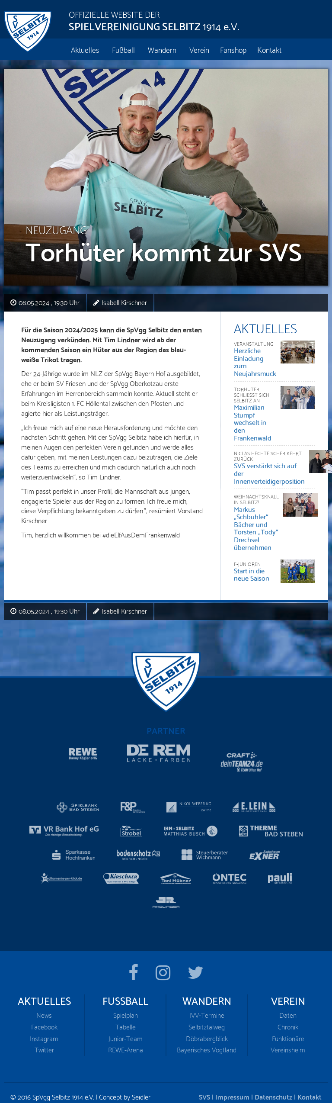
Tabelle (125, 1009)
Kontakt (309, 1079)
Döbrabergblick (207, 1021)
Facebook (44, 1009)
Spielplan (125, 998)
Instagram (44, 1021)
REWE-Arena (125, 1032)
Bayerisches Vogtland (206, 1032)
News (44, 998)
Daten (288, 998)
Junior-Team (126, 1021)
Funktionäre (288, 1021)
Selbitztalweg (206, 1009)
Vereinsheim (288, 1032)
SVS (204, 1079)
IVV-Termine (206, 998)
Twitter (44, 1032)
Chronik (288, 1009)
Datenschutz (273, 1079)
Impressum (232, 1079)
